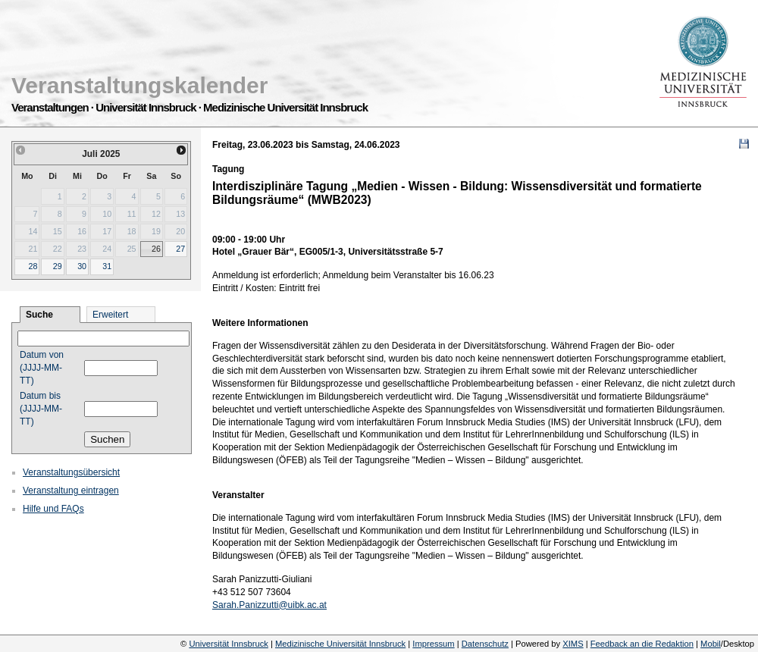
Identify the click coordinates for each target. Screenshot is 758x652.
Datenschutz (485, 643)
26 (156, 248)
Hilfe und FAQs (53, 508)
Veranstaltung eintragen (71, 490)
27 (180, 248)
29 (57, 266)
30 (81, 266)
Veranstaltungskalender (139, 85)
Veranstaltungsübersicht (71, 472)
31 (106, 266)
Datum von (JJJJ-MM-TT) (42, 368)
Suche (39, 314)
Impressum (433, 643)
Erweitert (110, 314)
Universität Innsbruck (228, 643)
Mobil (710, 643)
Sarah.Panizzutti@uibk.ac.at (269, 605)
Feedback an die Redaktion (642, 643)
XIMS (572, 643)
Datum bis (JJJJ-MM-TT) (41, 408)
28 (32, 266)
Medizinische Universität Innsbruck (340, 643)
